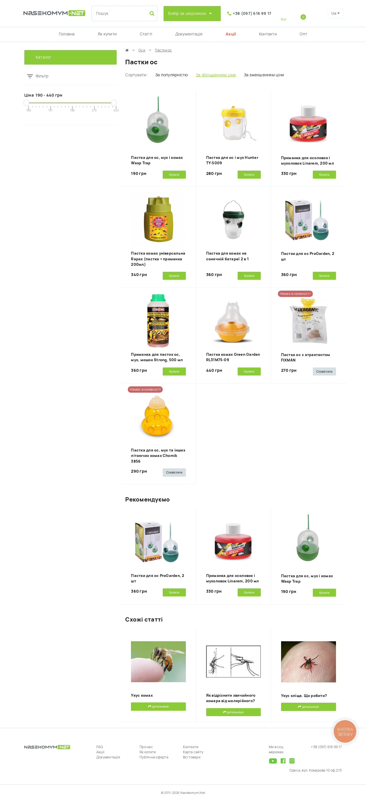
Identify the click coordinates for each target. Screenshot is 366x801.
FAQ (99, 747)
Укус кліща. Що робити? (304, 695)
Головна (67, 34)
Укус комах (141, 695)
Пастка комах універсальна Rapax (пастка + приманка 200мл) (158, 259)
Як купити (107, 34)
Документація (189, 34)
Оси (141, 50)
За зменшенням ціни (264, 74)
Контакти (268, 34)
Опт (303, 34)
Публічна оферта (154, 757)
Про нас (146, 747)
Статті (146, 34)
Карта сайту (193, 752)
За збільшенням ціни (216, 74)
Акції (231, 34)
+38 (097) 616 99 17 (252, 13)
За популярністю (171, 74)
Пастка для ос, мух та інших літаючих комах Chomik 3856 (158, 456)
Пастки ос (163, 50)
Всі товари (191, 757)
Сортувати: (136, 74)
